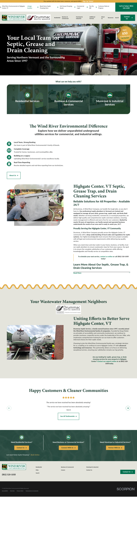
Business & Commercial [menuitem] (65, 17)
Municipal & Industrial (92, 467)
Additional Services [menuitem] (92, 17)
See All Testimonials (68, 416)
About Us (13, 175)
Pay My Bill (90, 7)
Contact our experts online (106, 361)
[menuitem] (5, 491)
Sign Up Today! (88, 1)
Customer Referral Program (102, 7)
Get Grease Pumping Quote (64, 7)
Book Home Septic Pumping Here (44, 7)
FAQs (37, 470)
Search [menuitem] (117, 17)
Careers (63, 470)
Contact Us (128, 18)
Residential (39, 467)
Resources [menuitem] (110, 17)
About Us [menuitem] (103, 17)
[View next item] (128, 408)
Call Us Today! (126, 7)
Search (37, 473)
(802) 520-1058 (9, 474)
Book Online (35, 455)
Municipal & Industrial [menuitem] (79, 17)
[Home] (14, 17)
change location (29, 7)
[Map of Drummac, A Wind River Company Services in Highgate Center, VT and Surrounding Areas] (100, 162)
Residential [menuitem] (57, 17)
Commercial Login (79, 7)
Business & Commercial (67, 467)
